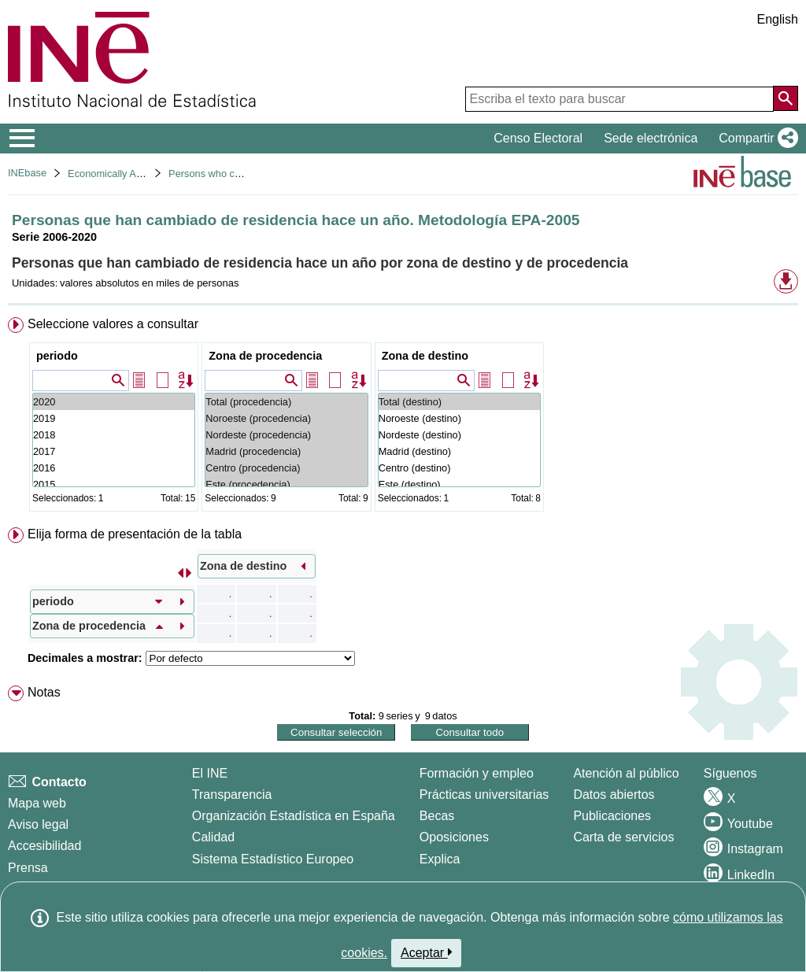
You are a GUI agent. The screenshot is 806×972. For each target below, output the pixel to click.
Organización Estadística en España (293, 815)
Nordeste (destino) (459, 435)
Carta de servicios (623, 837)
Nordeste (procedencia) (286, 435)
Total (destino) (459, 402)
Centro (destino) (459, 468)
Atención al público (625, 773)
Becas (437, 815)
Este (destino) (459, 484)
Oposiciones (454, 837)
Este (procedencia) (286, 484)
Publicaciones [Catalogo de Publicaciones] (612, 815)
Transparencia (232, 794)
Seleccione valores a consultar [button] (113, 324)
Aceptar (426, 952)
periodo (57, 355)
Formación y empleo (477, 773)
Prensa (28, 867)
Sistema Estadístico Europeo (272, 859)
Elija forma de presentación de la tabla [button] (135, 534)
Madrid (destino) (459, 451)
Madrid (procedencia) (286, 451)
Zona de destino (425, 355)
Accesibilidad (44, 845)
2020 (113, 402)
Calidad (213, 837)
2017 (113, 451)
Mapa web (37, 803)
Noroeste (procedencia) (286, 418)
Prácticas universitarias (484, 794)
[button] (755, 138)
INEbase (27, 173)
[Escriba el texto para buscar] (619, 99)
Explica (440, 859)
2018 (113, 435)
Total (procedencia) (286, 402)
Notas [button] (44, 692)
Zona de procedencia (265, 355)
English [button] (777, 19)
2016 (113, 468)
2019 (113, 418)
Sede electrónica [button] (650, 138)
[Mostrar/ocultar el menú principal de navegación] (22, 138)
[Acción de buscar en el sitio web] (785, 98)
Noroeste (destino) (459, 418)
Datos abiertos (613, 794)
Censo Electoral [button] (538, 138)
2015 (113, 484)
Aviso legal (38, 824)
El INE (209, 773)
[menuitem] (403, 417)
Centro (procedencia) (286, 468)
